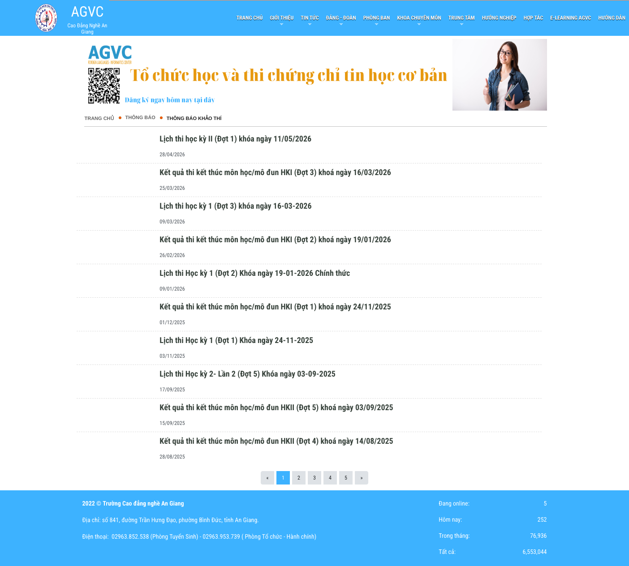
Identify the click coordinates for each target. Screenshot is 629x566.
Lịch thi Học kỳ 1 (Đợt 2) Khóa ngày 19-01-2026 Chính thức (254, 273)
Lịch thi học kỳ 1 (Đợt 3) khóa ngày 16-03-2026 (235, 206)
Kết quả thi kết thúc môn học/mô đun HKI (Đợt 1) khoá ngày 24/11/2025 (275, 307)
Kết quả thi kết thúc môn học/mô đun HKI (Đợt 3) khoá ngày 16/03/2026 (275, 172)
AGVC (87, 11)
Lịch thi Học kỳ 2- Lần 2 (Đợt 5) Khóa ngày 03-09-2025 (247, 374)
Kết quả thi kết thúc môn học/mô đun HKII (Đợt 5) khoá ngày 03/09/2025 (276, 407)
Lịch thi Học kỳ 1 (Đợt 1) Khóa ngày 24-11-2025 (236, 340)
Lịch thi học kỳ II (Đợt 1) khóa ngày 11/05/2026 (235, 139)
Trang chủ (99, 118)
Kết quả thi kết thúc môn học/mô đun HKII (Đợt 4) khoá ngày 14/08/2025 (276, 441)
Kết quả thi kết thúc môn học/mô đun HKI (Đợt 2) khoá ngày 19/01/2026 (275, 239)
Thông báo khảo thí (194, 118)
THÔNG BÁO (140, 117)
